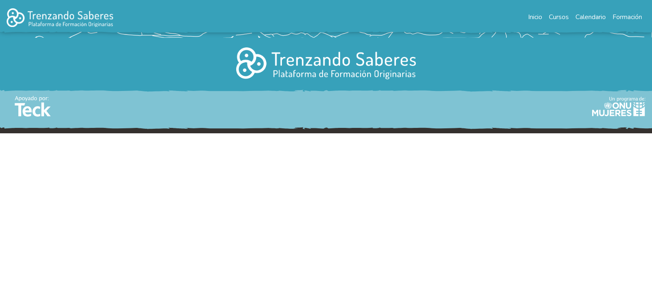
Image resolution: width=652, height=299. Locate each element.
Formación (627, 17)
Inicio (535, 17)
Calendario (590, 17)
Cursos (559, 17)
